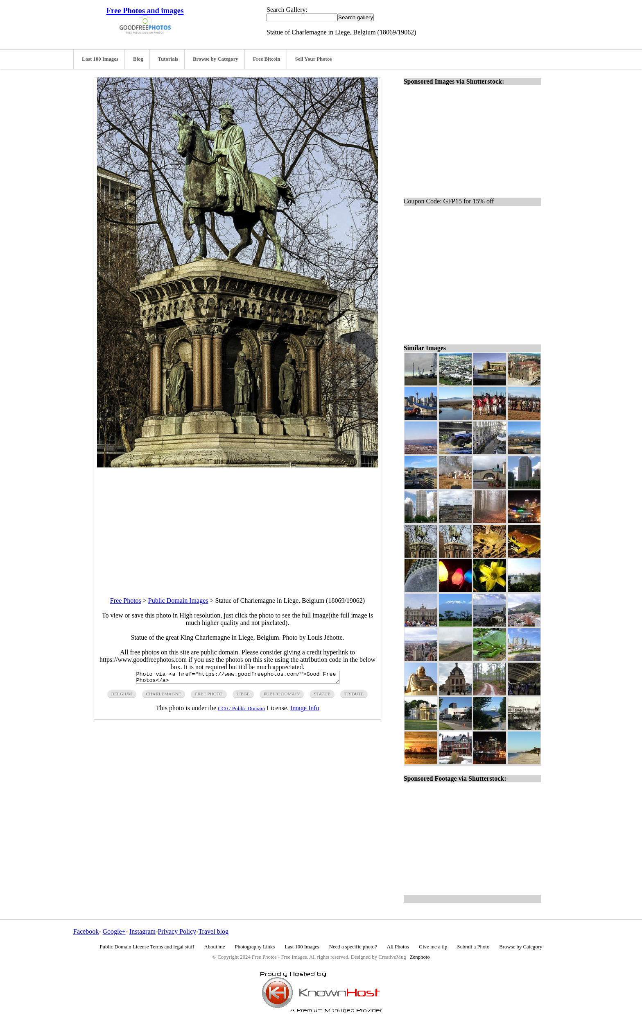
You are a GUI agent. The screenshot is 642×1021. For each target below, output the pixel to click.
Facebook (86, 931)
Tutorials (168, 59)
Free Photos (125, 600)
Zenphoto (420, 957)
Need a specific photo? (353, 947)
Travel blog (213, 931)
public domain (282, 696)
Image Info (304, 710)
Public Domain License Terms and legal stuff (147, 947)
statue (322, 696)
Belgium (121, 696)
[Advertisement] (237, 524)
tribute (354, 696)
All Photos (398, 947)
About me (214, 947)
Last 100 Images (100, 59)
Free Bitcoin (266, 59)
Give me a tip (433, 947)
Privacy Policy (177, 931)
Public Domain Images (178, 600)
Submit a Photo (473, 947)
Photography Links (255, 947)
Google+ (114, 931)
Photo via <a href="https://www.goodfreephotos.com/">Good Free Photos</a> (238, 678)
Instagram (142, 931)
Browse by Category (215, 59)
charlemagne (163, 696)
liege (243, 696)
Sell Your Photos (313, 59)
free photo (208, 696)
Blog (138, 59)
